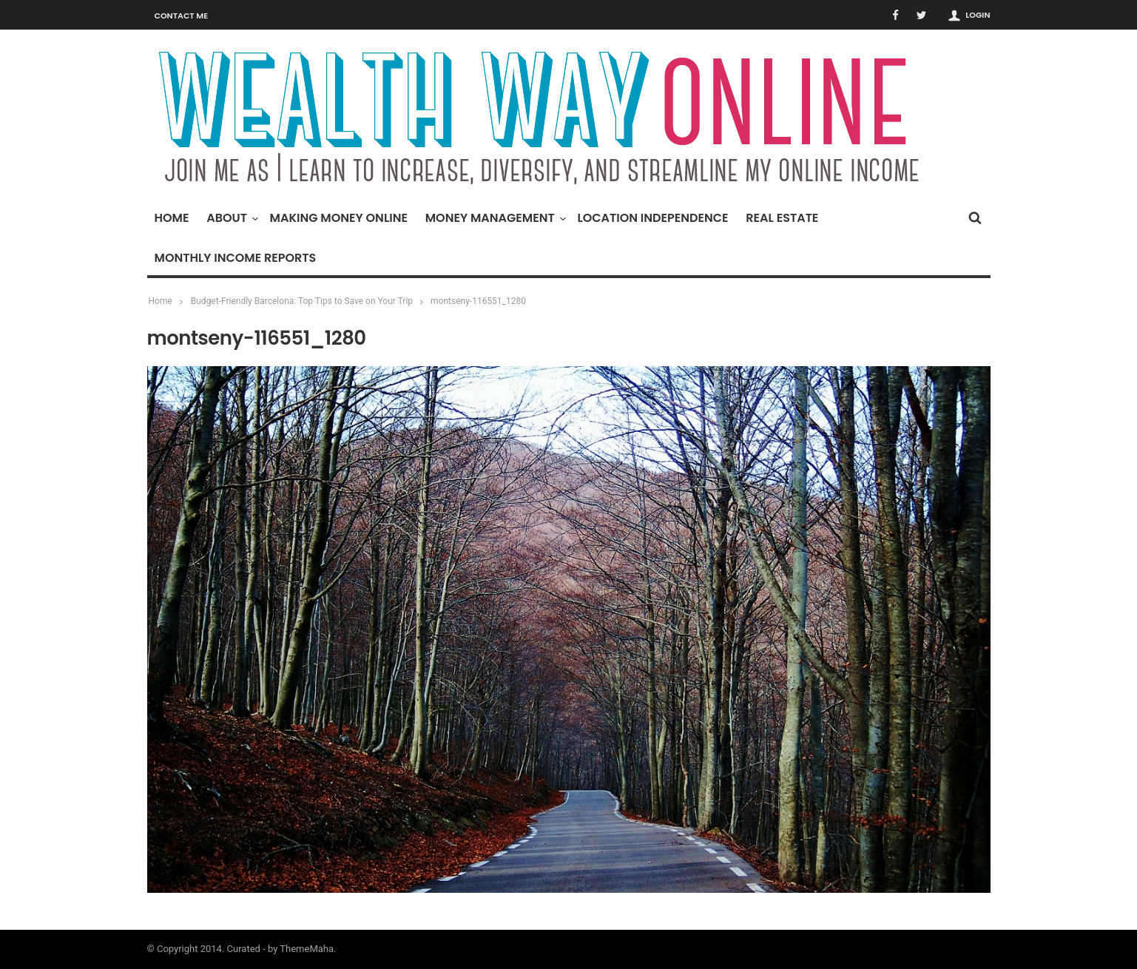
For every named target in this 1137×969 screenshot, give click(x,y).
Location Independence (652, 217)
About (230, 217)
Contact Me (182, 15)
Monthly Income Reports (236, 257)
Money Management (493, 217)
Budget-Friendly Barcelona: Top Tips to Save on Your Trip (302, 301)
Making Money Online (339, 217)
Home (172, 217)
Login (977, 15)
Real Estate (782, 217)
